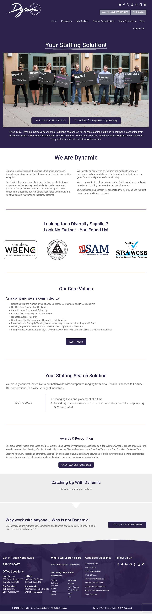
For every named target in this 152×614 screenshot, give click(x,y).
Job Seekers (82, 21)
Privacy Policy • (111, 608)
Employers (66, 21)
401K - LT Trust (90, 575)
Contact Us (138, 28)
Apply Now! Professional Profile (97, 590)
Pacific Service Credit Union (95, 579)
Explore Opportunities (103, 21)
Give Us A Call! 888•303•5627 (115, 12)
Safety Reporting (91, 594)
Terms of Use (98, 608)
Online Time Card (91, 564)
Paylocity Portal (90, 567)
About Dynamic (126, 21)
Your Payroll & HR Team (94, 583)
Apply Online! (138, 12)
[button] (127, 525)
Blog (142, 21)
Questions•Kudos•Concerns (95, 587)
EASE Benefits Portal (92, 571)
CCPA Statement (125, 608)
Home (54, 21)
